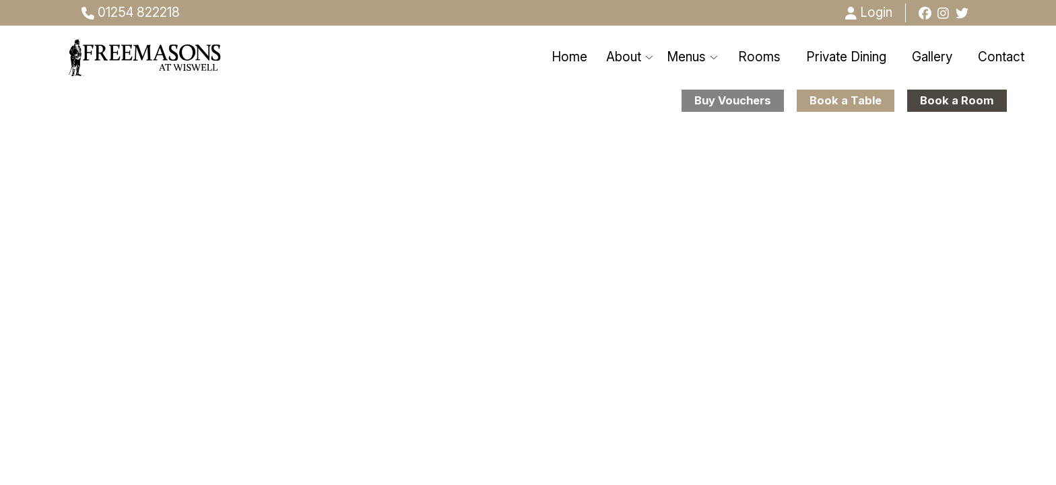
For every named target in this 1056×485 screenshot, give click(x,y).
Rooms (759, 57)
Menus (693, 57)
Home (569, 57)
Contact (1001, 57)
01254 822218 (130, 12)
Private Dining (846, 57)
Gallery (932, 57)
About (630, 57)
